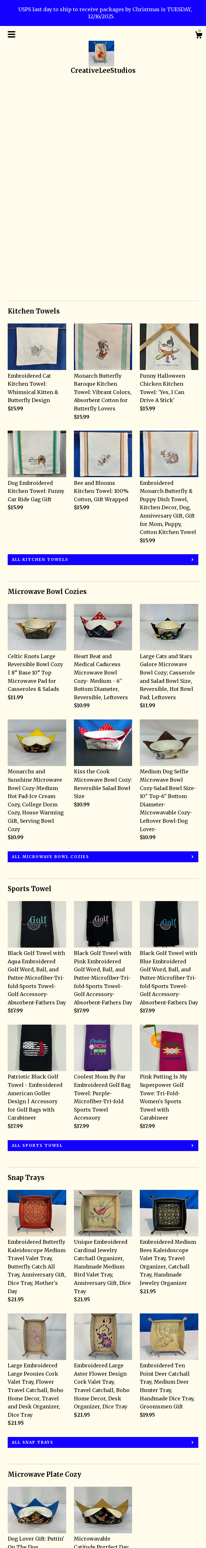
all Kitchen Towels (40, 354)
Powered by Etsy (160, 1513)
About (15, 1506)
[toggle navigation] (11, 34)
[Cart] (198, 36)
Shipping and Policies (36, 1515)
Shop (14, 1488)
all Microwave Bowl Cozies (50, 651)
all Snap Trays (32, 1237)
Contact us (21, 1523)
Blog (14, 1497)
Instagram (87, 1488)
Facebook (86, 1497)
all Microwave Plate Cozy (49, 1419)
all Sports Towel (37, 940)
